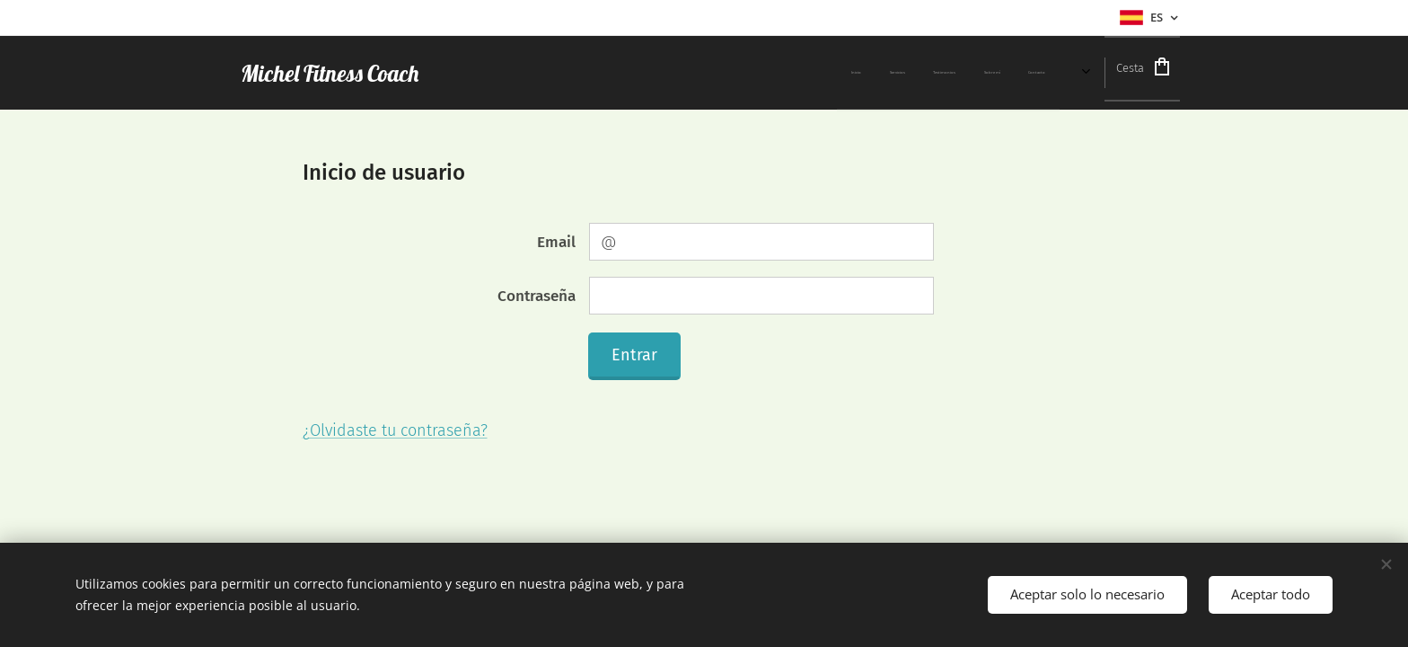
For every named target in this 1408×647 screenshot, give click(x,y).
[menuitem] (659, 73)
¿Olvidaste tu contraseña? (395, 430)
